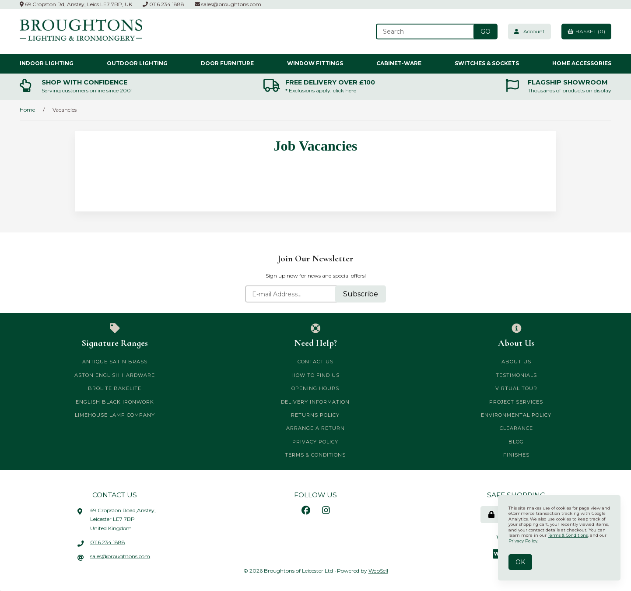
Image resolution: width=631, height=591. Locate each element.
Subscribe (360, 294)
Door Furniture (227, 63)
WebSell (378, 570)
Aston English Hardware (114, 375)
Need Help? (316, 336)
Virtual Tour (516, 388)
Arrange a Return (315, 428)
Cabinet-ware (398, 63)
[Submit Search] (485, 31)
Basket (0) (586, 31)
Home (27, 109)
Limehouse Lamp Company (115, 415)
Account (529, 31)
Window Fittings (315, 63)
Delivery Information (315, 402)
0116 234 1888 (163, 4)
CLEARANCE (516, 428)
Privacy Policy (315, 442)
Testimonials (516, 375)
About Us (516, 336)
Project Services (516, 402)
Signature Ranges (115, 336)
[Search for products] (426, 31)
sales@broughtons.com (228, 4)
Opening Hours (315, 388)
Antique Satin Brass (114, 362)
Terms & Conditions (315, 455)
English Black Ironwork (115, 402)
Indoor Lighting (47, 63)
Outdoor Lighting (137, 63)
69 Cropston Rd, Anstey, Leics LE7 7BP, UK (76, 4)
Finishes (516, 455)
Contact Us (315, 362)
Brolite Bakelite (114, 388)
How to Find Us (315, 375)
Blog (516, 442)
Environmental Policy (516, 415)
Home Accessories (581, 63)
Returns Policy (315, 415)
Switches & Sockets (487, 63)
